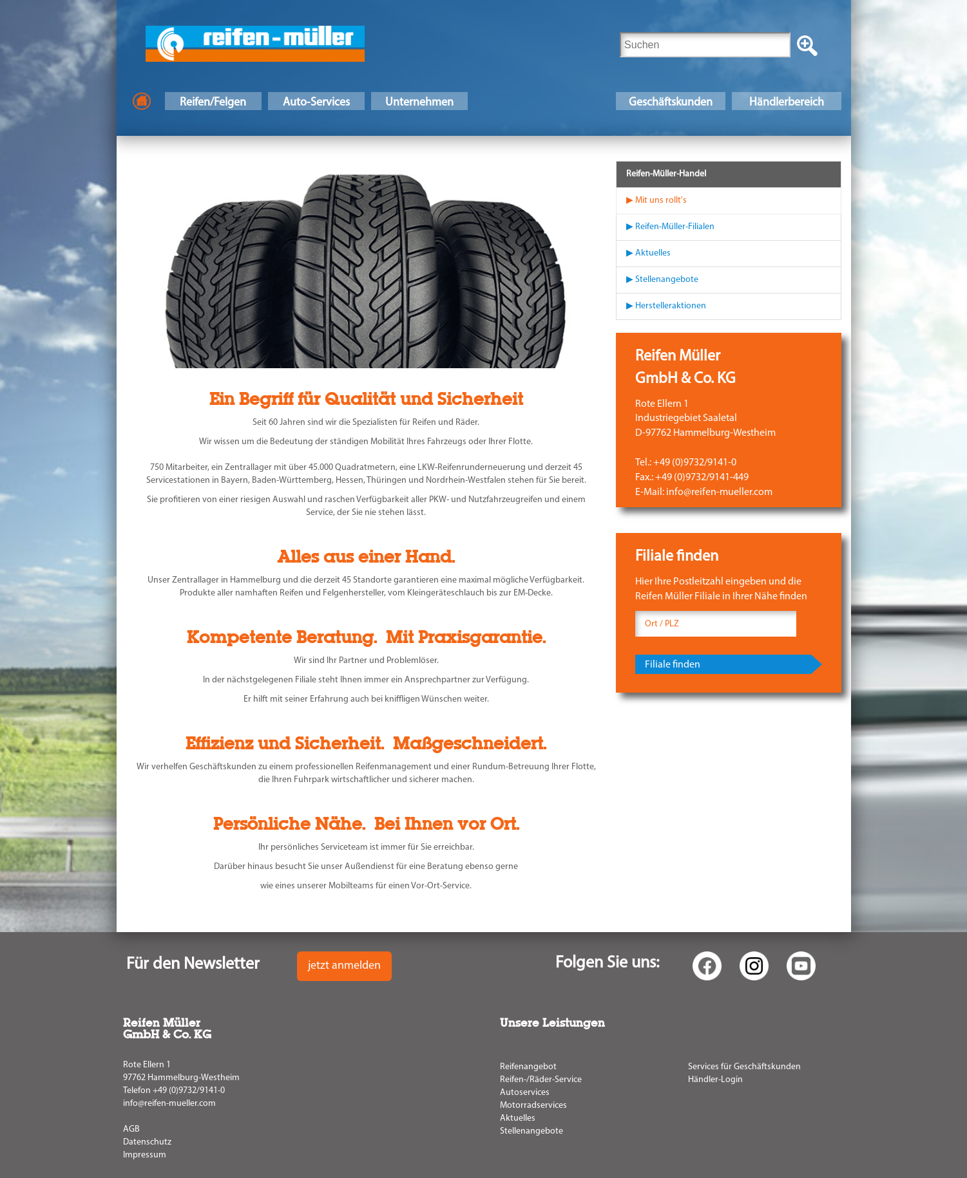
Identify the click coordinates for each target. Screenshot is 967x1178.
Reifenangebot (528, 1067)
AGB (131, 1129)
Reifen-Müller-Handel (666, 174)
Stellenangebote (531, 1131)
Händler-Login (715, 1080)
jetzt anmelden (344, 966)
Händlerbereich (786, 103)
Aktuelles (517, 1118)
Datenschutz (147, 1142)
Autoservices (525, 1093)
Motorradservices (533, 1105)
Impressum (144, 1155)
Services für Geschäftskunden (744, 1067)
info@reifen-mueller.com (169, 1103)
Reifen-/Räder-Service (541, 1080)
